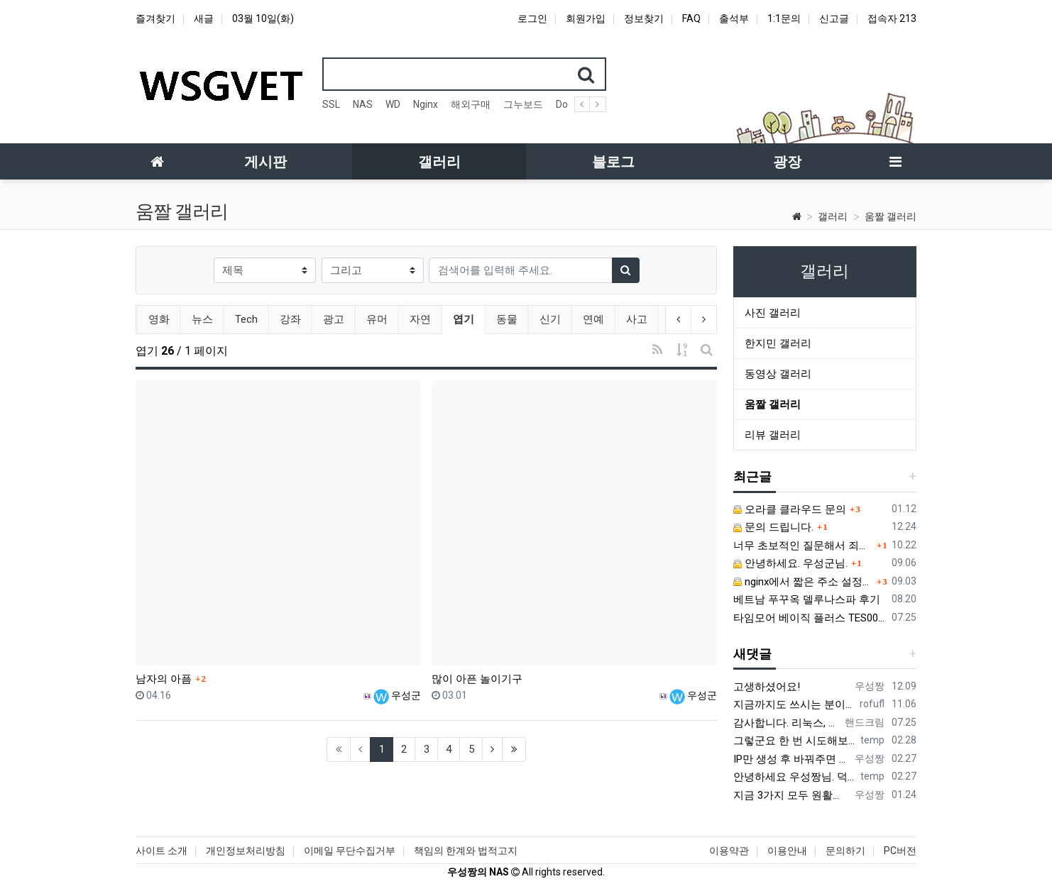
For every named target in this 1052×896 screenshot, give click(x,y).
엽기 (467, 318)
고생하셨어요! (766, 686)
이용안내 (787, 850)
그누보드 (523, 104)
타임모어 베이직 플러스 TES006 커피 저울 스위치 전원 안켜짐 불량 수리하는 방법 (810, 618)
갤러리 (833, 216)
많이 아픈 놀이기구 (477, 679)
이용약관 (729, 850)
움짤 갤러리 (890, 216)
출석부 (734, 18)
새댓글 (752, 653)
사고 (635, 319)
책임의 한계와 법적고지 (465, 850)
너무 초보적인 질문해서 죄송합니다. (803, 545)
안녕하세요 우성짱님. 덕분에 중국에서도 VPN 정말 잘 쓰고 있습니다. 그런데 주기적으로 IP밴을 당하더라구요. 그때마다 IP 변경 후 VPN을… (794, 776)
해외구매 (471, 104)
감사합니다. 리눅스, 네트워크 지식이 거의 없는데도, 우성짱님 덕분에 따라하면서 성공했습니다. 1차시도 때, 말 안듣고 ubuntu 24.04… (786, 723)
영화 (157, 319)
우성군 (397, 695)
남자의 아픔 (164, 679)
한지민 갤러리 (778, 343)
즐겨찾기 (155, 18)
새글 (204, 18)
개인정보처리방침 (245, 850)
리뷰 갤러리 (773, 434)
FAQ (691, 18)
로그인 (532, 18)
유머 (375, 319)
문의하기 (845, 850)
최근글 (752, 476)
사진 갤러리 (773, 312)
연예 (592, 319)
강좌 (289, 319)
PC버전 (900, 850)
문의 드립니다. (773, 527)
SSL (331, 104)
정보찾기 (644, 18)
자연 (418, 319)
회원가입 (586, 18)
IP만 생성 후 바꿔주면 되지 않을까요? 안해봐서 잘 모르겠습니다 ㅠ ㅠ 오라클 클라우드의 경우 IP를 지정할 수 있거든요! (791, 759)
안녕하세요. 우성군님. (790, 563)
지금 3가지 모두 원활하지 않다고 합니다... (791, 795)
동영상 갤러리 (778, 373)
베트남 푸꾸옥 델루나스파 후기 (806, 599)
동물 (505, 319)
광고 (332, 319)
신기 (548, 319)
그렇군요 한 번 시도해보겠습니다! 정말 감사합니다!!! (794, 740)
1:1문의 (784, 18)
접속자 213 (891, 18)
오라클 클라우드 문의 (789, 509)
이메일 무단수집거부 (349, 850)
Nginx (425, 104)
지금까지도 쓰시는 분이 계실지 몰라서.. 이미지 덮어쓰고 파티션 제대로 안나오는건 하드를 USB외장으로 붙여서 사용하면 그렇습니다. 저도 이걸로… (793, 704)
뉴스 (201, 319)
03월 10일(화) (263, 18)
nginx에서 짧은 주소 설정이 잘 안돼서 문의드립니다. (803, 581)
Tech (245, 319)
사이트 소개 (161, 850)
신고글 (834, 18)
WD (392, 104)
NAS (363, 104)
